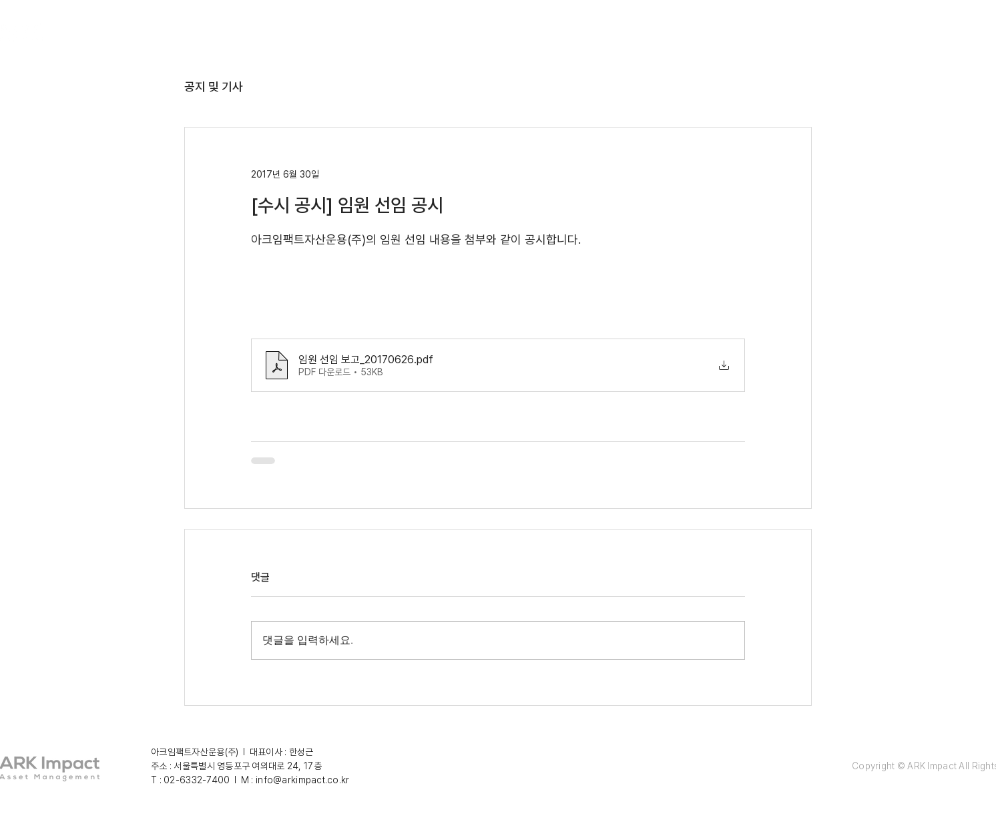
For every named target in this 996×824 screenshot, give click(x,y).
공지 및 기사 (213, 86)
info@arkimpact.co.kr (303, 780)
